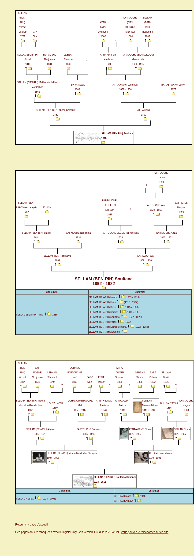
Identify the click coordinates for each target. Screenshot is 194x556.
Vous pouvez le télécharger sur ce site (144, 532)
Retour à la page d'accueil (31, 524)
